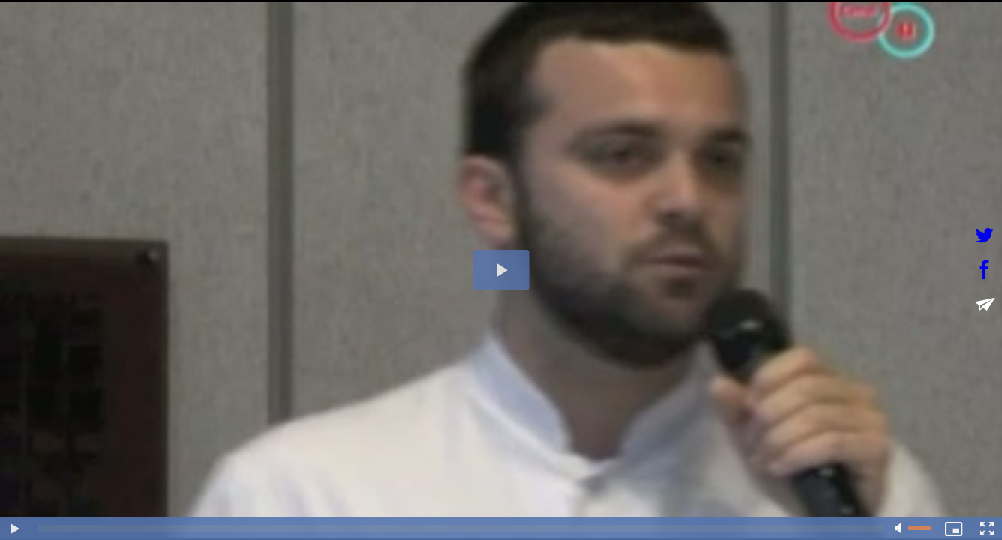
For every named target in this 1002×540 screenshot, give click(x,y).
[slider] (460, 528)
